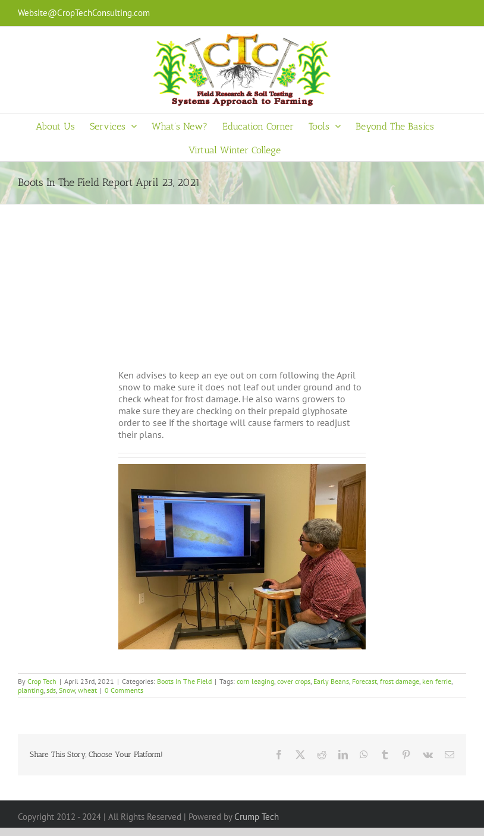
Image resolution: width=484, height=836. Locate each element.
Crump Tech (256, 816)
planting (30, 690)
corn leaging (255, 681)
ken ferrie (436, 681)
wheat (87, 690)
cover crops (293, 681)
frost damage (399, 681)
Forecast (364, 681)
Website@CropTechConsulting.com (84, 12)
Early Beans (331, 681)
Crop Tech (41, 681)
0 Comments (124, 690)
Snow (67, 690)
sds (51, 690)
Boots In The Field (184, 681)
